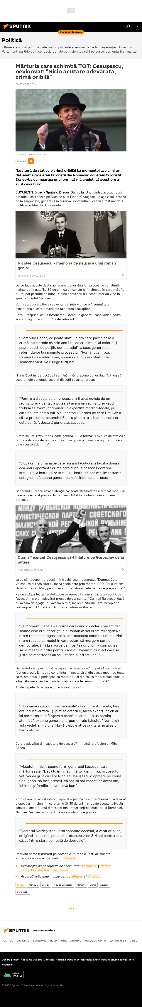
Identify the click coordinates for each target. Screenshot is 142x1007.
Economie (39, 940)
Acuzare (104, 884)
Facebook (89, 866)
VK (25, 870)
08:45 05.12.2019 (26, 84)
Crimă (93, 884)
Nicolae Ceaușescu (63, 884)
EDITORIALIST (117, 940)
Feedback (7, 964)
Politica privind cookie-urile (117, 959)
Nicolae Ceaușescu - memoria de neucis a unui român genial (67, 265)
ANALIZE (33, 884)
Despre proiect (10, 959)
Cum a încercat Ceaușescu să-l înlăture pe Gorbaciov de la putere (71, 559)
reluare (69, 858)
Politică (20, 884)
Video (134, 940)
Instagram (61, 870)
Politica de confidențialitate (83, 959)
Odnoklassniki (40, 870)
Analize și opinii (95, 940)
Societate (22, 940)
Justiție (45, 884)
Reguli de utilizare (31, 959)
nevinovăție (22, 891)
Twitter (105, 866)
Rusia (54, 940)
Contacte (49, 959)
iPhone (77, 876)
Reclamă (61, 959)
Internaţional (71, 940)
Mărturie (81, 884)
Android (94, 876)
